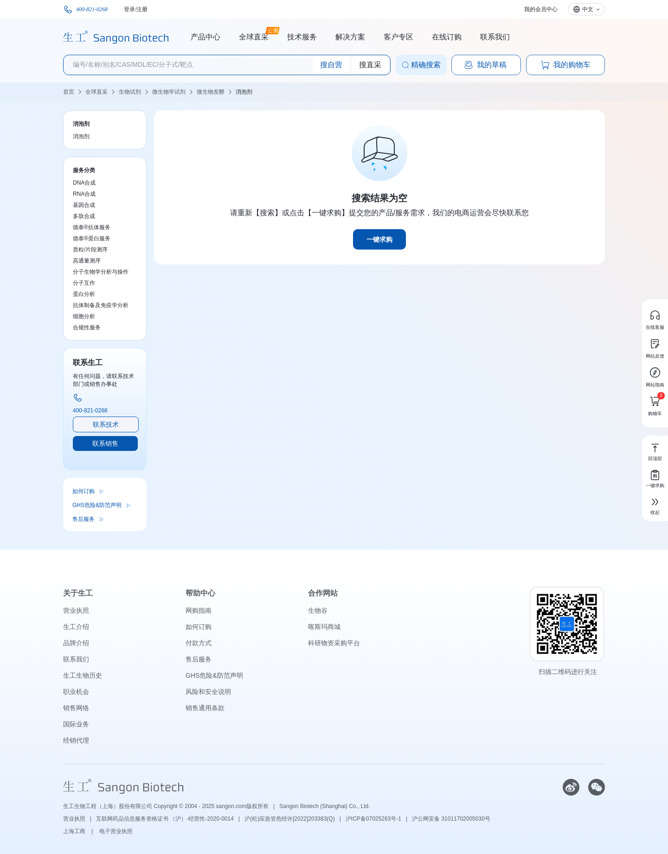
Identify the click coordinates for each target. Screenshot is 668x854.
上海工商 (75, 831)
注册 (142, 9)
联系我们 (495, 37)
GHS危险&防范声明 (97, 505)
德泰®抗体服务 (91, 227)
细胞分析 (84, 316)
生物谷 (318, 610)
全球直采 (254, 36)
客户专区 (398, 37)
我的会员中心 (541, 9)
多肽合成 (84, 216)
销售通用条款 (205, 708)
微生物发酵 (211, 92)
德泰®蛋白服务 (91, 238)
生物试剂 (130, 92)
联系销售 (105, 443)
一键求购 (379, 239)
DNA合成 (84, 183)
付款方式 (199, 643)
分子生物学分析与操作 (100, 272)
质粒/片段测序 (90, 249)
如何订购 (83, 491)
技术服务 (302, 37)
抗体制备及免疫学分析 (100, 305)
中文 (587, 9)
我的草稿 (485, 65)
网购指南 (199, 610)
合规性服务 (87, 327)
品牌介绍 (76, 643)
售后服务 (83, 519)
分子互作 (84, 283)
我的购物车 (565, 65)
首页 (68, 92)
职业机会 (76, 691)
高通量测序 (87, 260)
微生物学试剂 (169, 92)
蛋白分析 (84, 294)
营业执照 (76, 610)
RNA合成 (84, 194)
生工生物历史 (82, 675)
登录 (129, 9)
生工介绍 (76, 626)
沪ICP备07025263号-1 (373, 818)
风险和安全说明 (208, 691)
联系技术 (106, 424)
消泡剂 (244, 92)
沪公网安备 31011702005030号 (451, 818)
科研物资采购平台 (334, 643)
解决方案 (350, 37)
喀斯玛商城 (324, 626)
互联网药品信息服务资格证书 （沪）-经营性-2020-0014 (165, 818)
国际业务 (76, 724)
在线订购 (447, 37)
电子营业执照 (116, 831)
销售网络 (76, 708)
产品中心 (205, 37)
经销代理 (76, 740)
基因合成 (84, 205)
